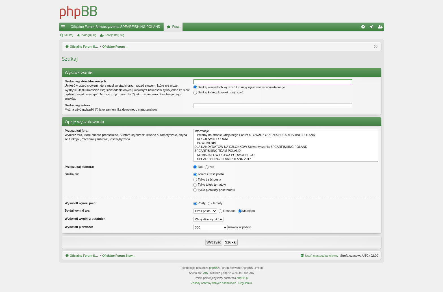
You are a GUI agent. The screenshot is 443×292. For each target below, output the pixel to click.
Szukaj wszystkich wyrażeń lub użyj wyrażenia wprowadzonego (239, 87)
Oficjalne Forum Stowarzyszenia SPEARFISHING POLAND (115, 27)
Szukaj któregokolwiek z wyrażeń (218, 92)
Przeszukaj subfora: (79, 166)
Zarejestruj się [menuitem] (381, 28)
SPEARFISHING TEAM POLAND (286, 151)
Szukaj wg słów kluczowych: (86, 81)
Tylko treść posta (207, 179)
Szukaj (68, 35)
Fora (175, 27)
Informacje (286, 131)
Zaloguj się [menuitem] (373, 28)
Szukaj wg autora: (78, 105)
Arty (205, 273)
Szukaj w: (72, 174)
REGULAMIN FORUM (286, 139)
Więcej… (64, 28)
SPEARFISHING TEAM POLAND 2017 (286, 159)
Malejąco (246, 210)
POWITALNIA (286, 143)
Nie (209, 166)
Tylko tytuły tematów (209, 184)
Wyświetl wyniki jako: (80, 203)
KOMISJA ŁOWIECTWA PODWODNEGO (286, 155)
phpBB (213, 267)
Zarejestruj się (114, 35)
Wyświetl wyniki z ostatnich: (86, 218)
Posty (199, 203)
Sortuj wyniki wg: (77, 210)
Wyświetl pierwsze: (79, 227)
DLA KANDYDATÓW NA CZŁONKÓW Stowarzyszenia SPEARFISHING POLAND (286, 147)
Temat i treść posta (208, 174)
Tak (198, 166)
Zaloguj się (88, 35)
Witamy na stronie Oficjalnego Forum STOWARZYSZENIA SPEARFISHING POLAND (286, 135)
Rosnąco (227, 210)
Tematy (215, 203)
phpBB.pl (242, 278)
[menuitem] (363, 27)
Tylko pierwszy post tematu (214, 190)
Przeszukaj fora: (76, 130)
